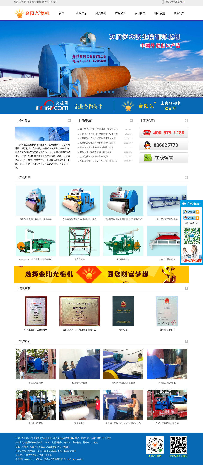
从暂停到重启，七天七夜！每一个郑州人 (99, 161)
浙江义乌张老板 (36, 383)
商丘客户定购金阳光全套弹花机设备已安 (99, 134)
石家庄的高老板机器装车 (167, 423)
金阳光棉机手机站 (173, 2)
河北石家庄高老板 (167, 383)
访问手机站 (96, 438)
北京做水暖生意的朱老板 (123, 383)
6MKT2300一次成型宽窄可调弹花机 (35, 259)
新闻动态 (85, 438)
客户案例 (75, 438)
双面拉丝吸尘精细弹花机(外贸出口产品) (123, 219)
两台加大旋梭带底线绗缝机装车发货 (97, 147)
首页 (61, 13)
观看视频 (159, 13)
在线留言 (140, 13)
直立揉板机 (79, 259)
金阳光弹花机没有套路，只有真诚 (95, 152)
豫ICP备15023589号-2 (74, 459)
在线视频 (55, 438)
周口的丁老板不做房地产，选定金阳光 (123, 423)
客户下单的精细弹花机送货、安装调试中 (99, 129)
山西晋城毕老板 (79, 383)
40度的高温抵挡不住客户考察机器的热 (98, 143)
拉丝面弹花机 (123, 259)
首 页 (17, 438)
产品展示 (120, 13)
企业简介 (81, 13)
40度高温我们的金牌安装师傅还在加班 (98, 138)
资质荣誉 (101, 13)
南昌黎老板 (79, 423)
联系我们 (179, 13)
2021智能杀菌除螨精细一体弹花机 (36, 219)
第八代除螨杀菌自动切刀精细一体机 (79, 219)
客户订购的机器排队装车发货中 (94, 156)
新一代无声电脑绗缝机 (167, 219)
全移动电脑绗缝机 (167, 259)
